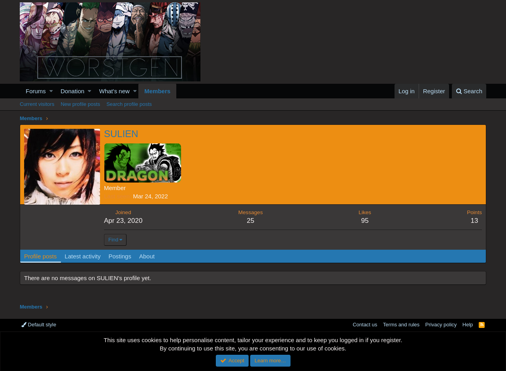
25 (250, 220)
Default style (38, 325)
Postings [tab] (119, 256)
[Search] (469, 91)
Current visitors (37, 104)
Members (157, 91)
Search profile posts (129, 104)
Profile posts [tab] (40, 256)
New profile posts (80, 104)
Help (468, 325)
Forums (36, 91)
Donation (72, 91)
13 (474, 220)
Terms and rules (401, 325)
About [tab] (147, 256)
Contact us (365, 325)
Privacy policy (441, 325)
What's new (114, 91)
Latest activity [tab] (83, 256)
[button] (51, 91)
